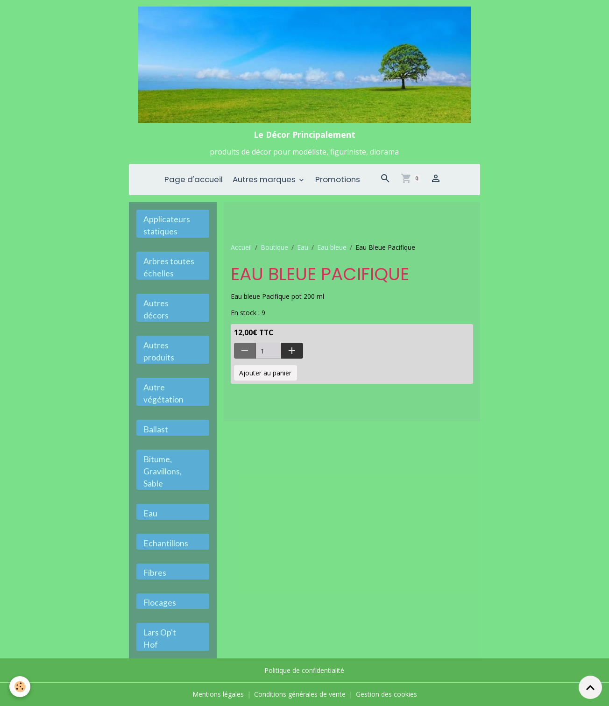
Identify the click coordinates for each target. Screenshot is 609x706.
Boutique (274, 247)
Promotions (337, 179)
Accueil (241, 247)
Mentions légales (218, 694)
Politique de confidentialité (304, 670)
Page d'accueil (193, 179)
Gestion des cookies (386, 694)
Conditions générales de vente (300, 694)
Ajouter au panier (265, 372)
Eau (302, 247)
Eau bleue (332, 247)
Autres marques (265, 179)
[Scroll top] (590, 687)
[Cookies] (19, 686)
